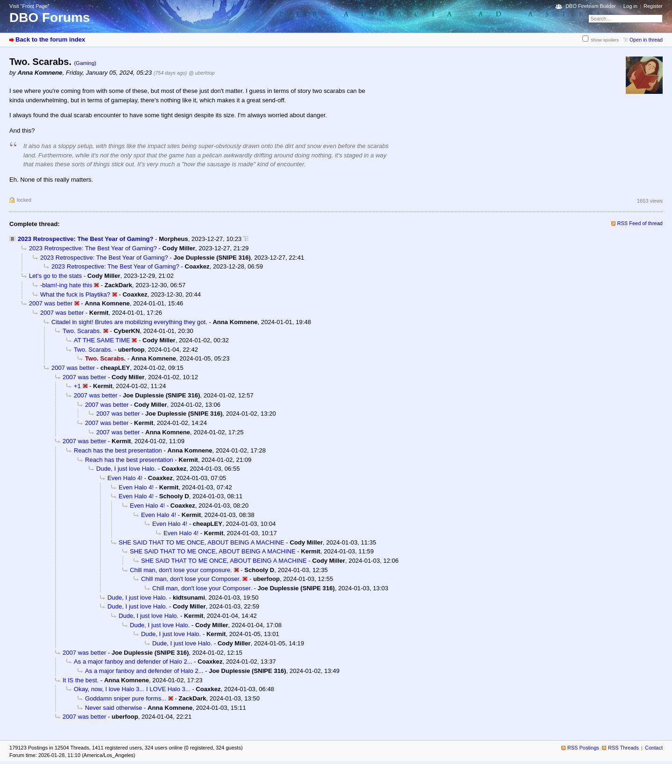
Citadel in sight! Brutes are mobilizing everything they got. (129, 321)
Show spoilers (605, 39)
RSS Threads (623, 747)
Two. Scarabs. (82, 330)
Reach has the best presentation (118, 450)
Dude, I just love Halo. (126, 468)
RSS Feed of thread (640, 223)
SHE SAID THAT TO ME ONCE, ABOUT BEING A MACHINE (201, 542)
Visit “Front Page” (29, 6)
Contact (654, 747)
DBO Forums (49, 17)
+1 (77, 385)
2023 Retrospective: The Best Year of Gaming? (85, 238)
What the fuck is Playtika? (75, 294)
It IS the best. (81, 680)
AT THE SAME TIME (102, 340)
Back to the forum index (50, 39)
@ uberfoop (202, 73)
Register (653, 6)
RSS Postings (583, 747)
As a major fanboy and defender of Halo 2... (133, 661)
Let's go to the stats (55, 275)
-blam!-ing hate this (66, 285)
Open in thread (646, 39)
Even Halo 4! (124, 477)
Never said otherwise (113, 707)
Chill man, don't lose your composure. (181, 569)
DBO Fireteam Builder (591, 6)
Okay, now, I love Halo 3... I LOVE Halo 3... (132, 689)
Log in (630, 6)
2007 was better (50, 303)
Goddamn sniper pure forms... (125, 698)
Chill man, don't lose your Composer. (191, 578)
